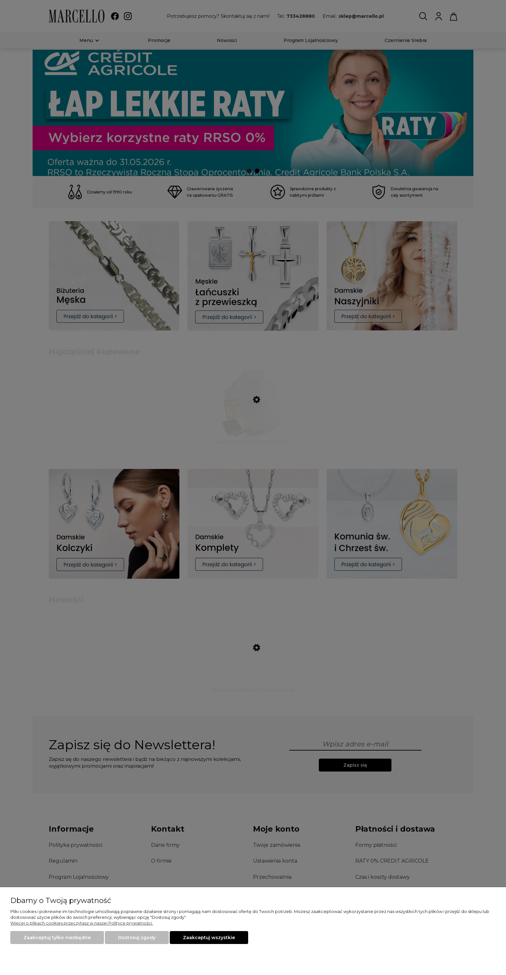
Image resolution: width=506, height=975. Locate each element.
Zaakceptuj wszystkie (209, 937)
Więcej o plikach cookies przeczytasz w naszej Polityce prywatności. (81, 923)
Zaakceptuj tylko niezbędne (57, 937)
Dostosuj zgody (137, 937)
